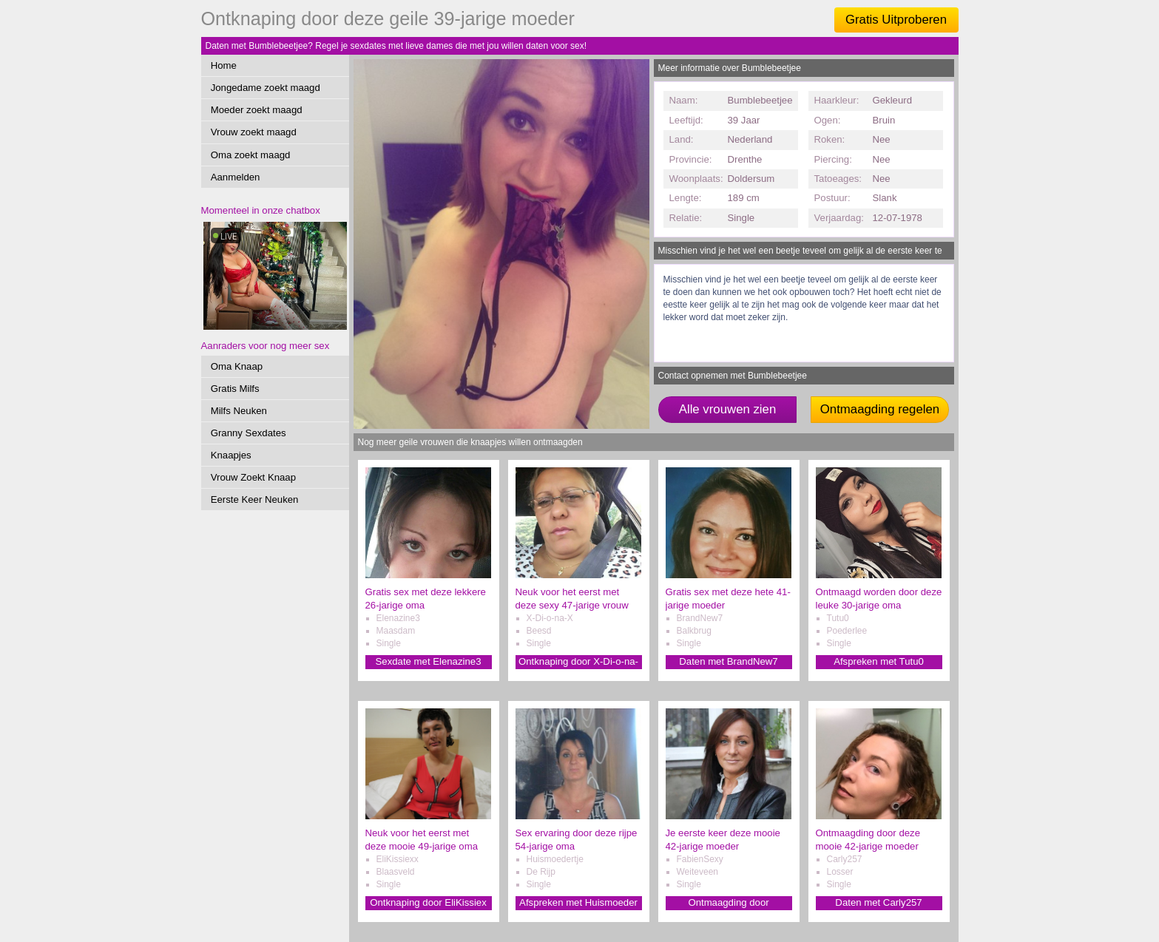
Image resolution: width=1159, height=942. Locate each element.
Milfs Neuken (239, 410)
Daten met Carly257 (878, 902)
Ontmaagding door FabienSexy (728, 903)
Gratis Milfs (235, 388)
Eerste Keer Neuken (255, 499)
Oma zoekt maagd (251, 154)
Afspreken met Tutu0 (879, 661)
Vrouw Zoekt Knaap (253, 477)
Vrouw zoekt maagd (254, 132)
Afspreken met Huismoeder (578, 902)
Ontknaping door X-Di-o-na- (578, 661)
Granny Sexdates (248, 432)
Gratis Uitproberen (896, 20)
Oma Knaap (237, 366)
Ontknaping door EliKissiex (428, 902)
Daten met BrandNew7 (728, 661)
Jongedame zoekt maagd (265, 87)
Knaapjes (231, 455)
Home (224, 65)
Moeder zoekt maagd (257, 109)
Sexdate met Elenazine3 (428, 661)
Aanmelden (235, 177)
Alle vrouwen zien (728, 409)
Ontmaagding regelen (879, 409)
